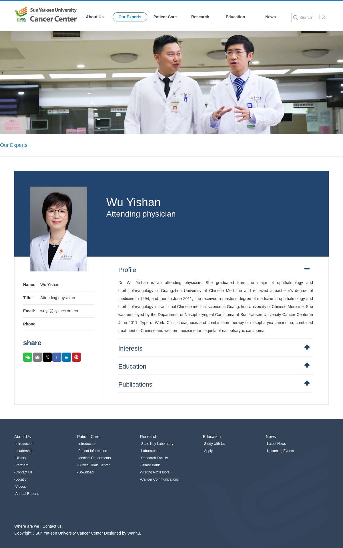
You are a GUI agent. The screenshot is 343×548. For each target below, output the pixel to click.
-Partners (21, 465)
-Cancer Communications (159, 479)
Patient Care (165, 17)
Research (200, 17)
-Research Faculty (154, 458)
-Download (85, 472)
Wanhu (133, 533)
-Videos (20, 487)
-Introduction (23, 444)
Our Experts (129, 17)
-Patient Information (92, 451)
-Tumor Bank (150, 465)
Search (305, 17)
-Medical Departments (94, 458)
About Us (94, 17)
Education (235, 17)
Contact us (52, 526)
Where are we (27, 526)
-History (20, 458)
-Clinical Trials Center (93, 465)
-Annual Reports (26, 494)
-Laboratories (150, 451)
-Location (21, 479)
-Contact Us (23, 472)
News (270, 17)
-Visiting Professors (154, 472)
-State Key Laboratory (157, 444)
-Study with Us (214, 444)
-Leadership (23, 451)
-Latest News (276, 444)
